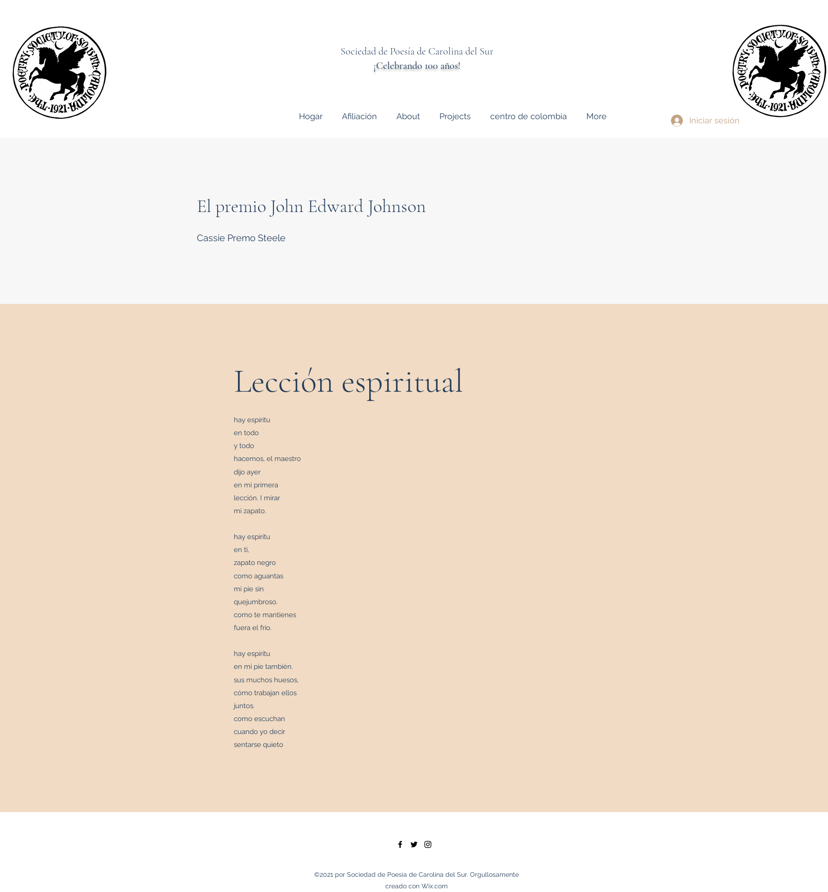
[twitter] (414, 844)
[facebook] (400, 844)
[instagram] (427, 844)
